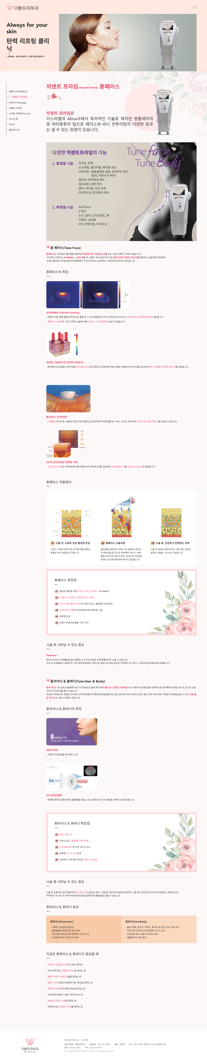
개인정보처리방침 (71, 1040)
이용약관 (84, 1040)
